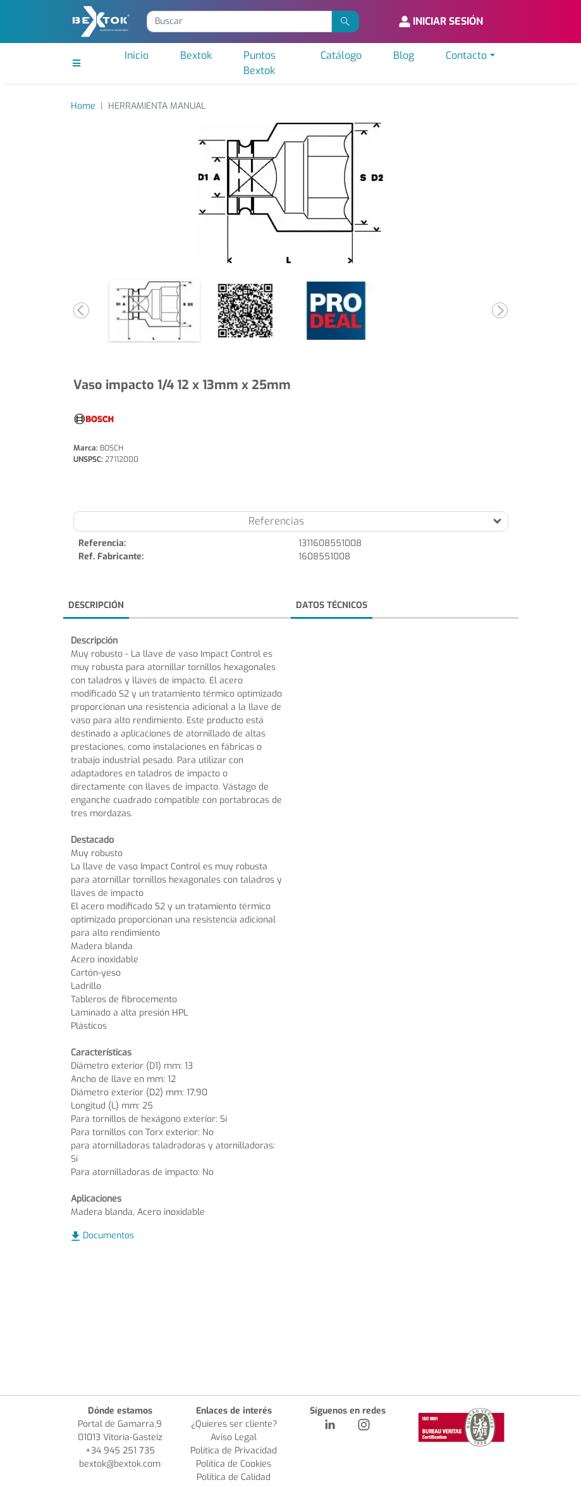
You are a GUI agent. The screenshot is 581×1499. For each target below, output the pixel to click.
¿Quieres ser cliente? (234, 1424)
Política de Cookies (233, 1464)
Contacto (466, 55)
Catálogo (341, 55)
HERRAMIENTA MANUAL (156, 106)
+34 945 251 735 (120, 1451)
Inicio (137, 55)
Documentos (108, 1235)
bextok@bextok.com (120, 1464)
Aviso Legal (234, 1437)
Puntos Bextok (259, 63)
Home (83, 106)
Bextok (196, 55)
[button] (82, 310)
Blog (403, 55)
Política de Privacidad (233, 1451)
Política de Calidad (234, 1477)
